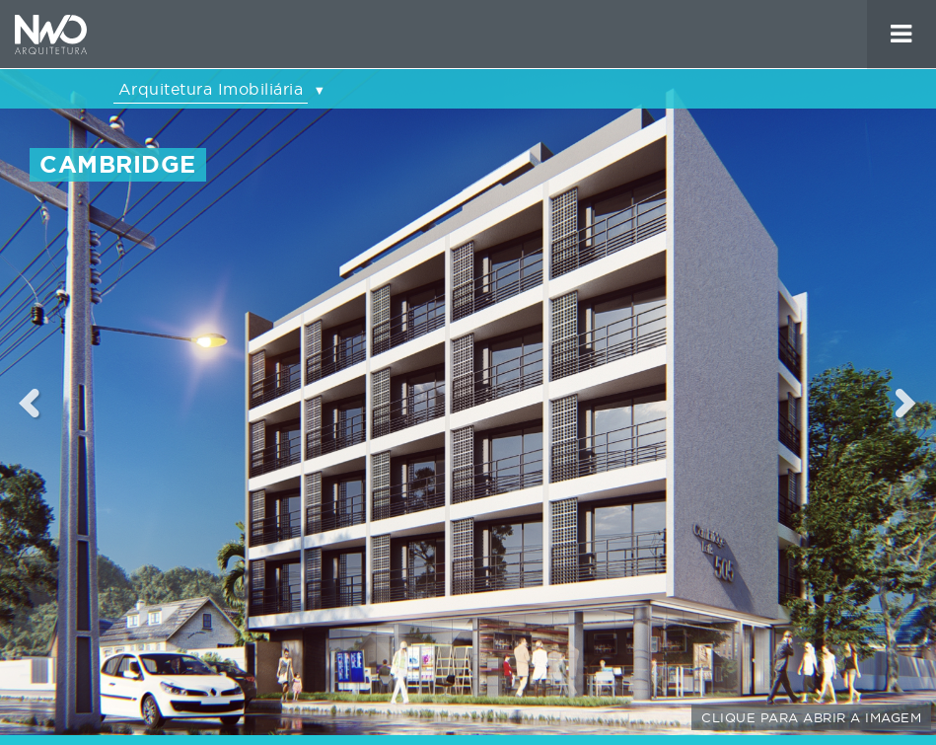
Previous (29, 402)
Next (907, 402)
